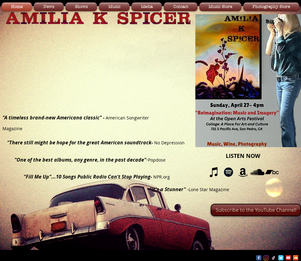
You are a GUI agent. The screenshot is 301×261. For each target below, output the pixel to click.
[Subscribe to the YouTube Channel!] (256, 210)
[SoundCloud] (257, 172)
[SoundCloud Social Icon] (295, 257)
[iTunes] (214, 172)
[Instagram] (266, 257)
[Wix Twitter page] (280, 257)
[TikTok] (273, 257)
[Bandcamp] (272, 172)
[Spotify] (228, 172)
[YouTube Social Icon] (288, 257)
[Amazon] (243, 172)
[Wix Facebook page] (258, 257)
